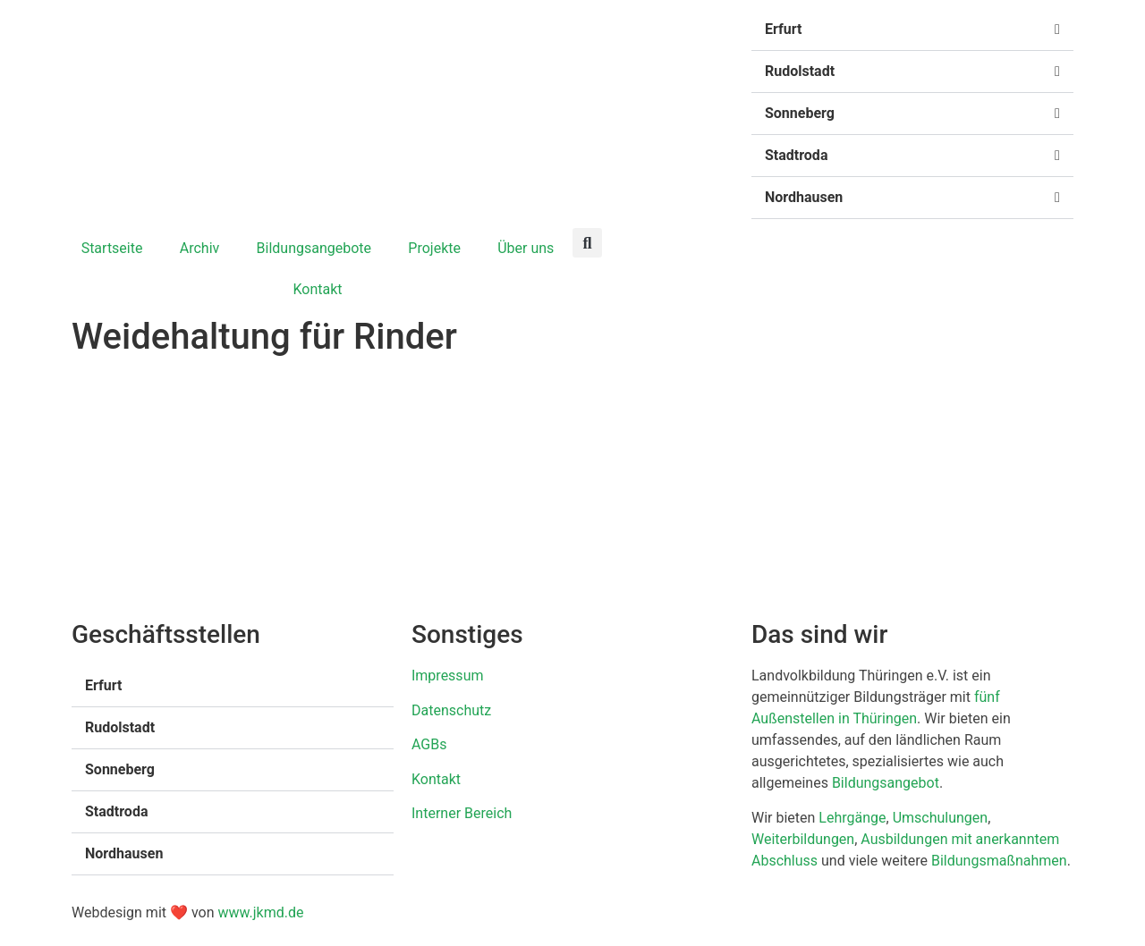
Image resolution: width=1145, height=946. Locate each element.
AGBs (428, 744)
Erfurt (783, 29)
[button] (912, 30)
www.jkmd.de (260, 912)
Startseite (112, 248)
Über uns (525, 248)
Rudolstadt (800, 71)
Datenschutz (451, 710)
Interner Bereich (461, 813)
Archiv (200, 248)
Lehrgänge (852, 817)
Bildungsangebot (885, 782)
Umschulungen (940, 817)
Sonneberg (800, 113)
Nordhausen (804, 197)
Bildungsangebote (314, 248)
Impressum (447, 675)
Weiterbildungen (802, 839)
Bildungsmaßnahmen (999, 860)
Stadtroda (796, 155)
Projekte (434, 248)
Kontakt (317, 289)
